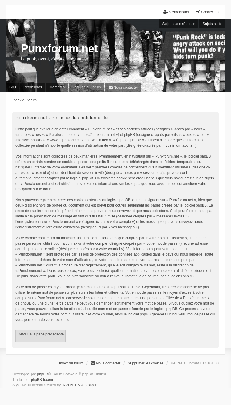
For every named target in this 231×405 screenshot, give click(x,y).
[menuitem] (123, 87)
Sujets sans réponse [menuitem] (179, 24)
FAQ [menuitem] (12, 87)
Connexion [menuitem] (207, 12)
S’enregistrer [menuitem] (176, 12)
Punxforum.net (59, 48)
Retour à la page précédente (41, 334)
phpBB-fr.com (42, 379)
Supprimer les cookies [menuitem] (145, 363)
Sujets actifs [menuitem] (212, 24)
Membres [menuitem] (57, 87)
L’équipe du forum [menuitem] (86, 87)
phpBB (42, 374)
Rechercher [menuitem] (32, 87)
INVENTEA (71, 385)
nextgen (90, 385)
